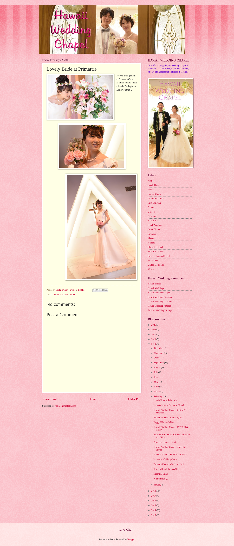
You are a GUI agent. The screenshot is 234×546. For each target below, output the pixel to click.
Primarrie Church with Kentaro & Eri (170, 454)
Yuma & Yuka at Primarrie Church (168, 405)
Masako (151, 238)
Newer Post (49, 399)
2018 (153, 491)
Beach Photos (154, 185)
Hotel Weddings (155, 225)
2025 (153, 325)
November (159, 353)
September (159, 362)
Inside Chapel (154, 229)
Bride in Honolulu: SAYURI (166, 469)
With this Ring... (160, 479)
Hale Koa (152, 216)
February (158, 396)
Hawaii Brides (154, 284)
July (156, 372)
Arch (150, 181)
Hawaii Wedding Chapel (159, 292)
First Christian (154, 203)
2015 (153, 505)
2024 (153, 329)
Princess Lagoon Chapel (159, 256)
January (158, 485)
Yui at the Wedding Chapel (165, 459)
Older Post (134, 399)
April (156, 386)
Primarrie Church (67, 294)
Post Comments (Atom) (65, 406)
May (156, 382)
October (158, 358)
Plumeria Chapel (155, 247)
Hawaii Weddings (156, 288)
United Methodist (156, 265)
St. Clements (153, 260)
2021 (153, 334)
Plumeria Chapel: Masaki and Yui (168, 464)
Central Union (154, 194)
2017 (153, 496)
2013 (153, 515)
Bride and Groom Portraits (165, 442)
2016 (153, 500)
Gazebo (151, 212)
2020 (153, 339)
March (157, 391)
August (157, 367)
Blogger (130, 539)
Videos (151, 269)
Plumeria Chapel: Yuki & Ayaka (167, 417)
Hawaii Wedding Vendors (159, 306)
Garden (151, 207)
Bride (56, 294)
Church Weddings (156, 198)
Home (92, 399)
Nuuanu (151, 243)
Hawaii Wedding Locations (160, 301)
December (159, 348)
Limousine (152, 234)
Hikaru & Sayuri (160, 474)
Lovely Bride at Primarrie (164, 400)
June (156, 377)
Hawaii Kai (153, 220)
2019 (153, 344)
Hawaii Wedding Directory (160, 297)
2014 (153, 510)
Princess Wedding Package (160, 310)
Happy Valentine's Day (163, 422)
